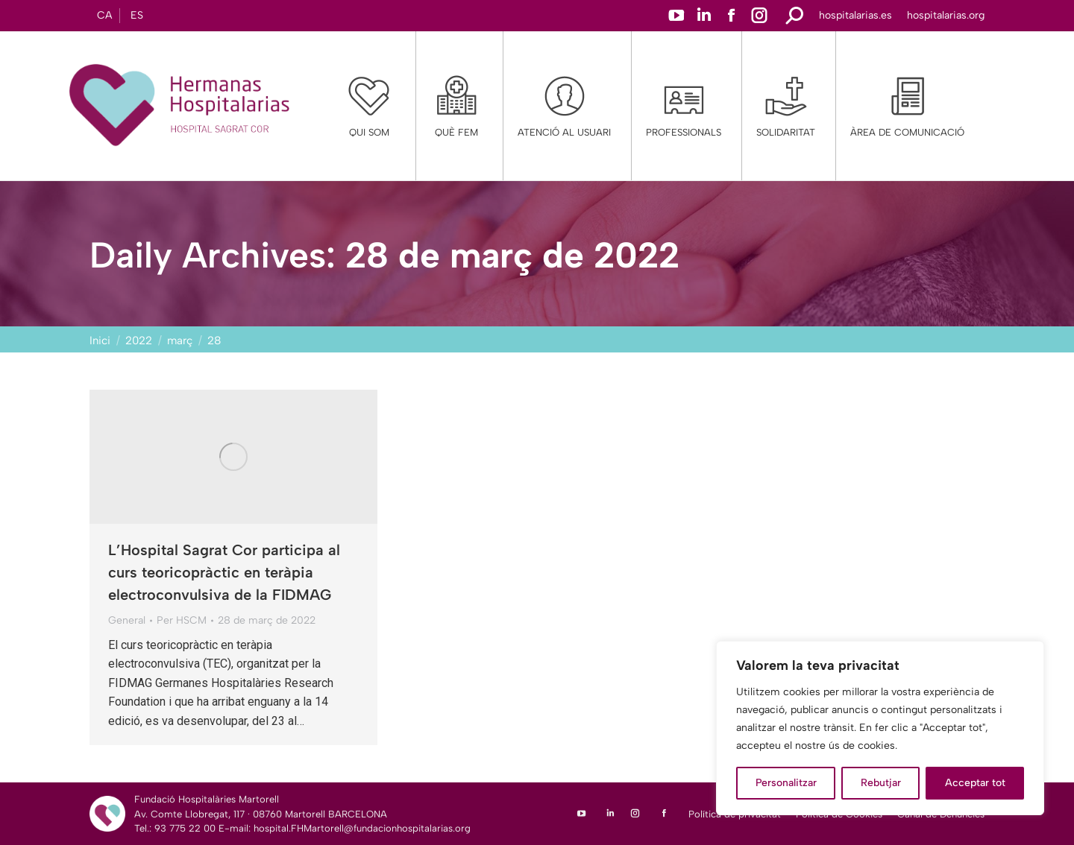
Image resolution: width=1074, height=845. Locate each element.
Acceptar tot (975, 782)
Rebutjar (881, 782)
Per (182, 620)
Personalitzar (786, 782)
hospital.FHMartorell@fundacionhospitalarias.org (362, 828)
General (126, 620)
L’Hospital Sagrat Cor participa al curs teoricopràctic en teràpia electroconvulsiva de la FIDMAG (224, 572)
